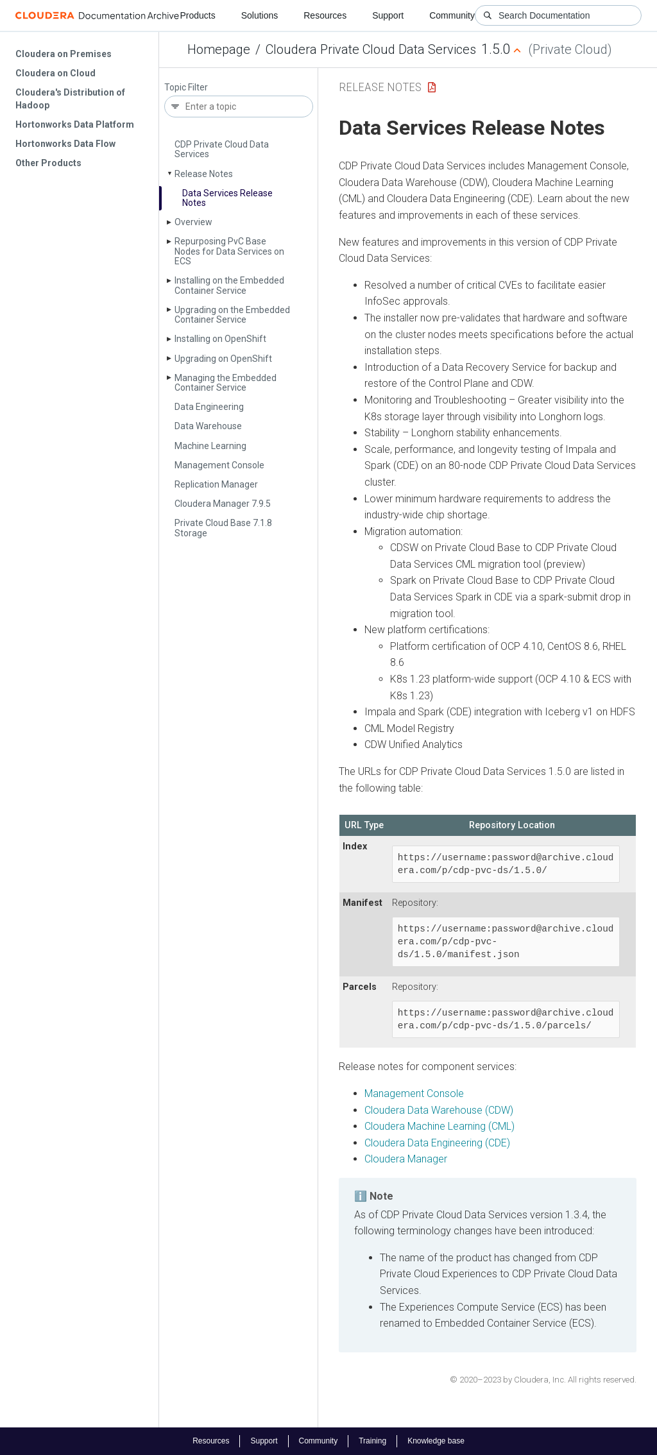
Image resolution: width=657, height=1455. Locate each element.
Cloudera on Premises (63, 54)
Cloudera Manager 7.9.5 (223, 503)
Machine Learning (210, 446)
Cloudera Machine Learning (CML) (439, 1126)
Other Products (48, 163)
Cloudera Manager (405, 1159)
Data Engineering (209, 407)
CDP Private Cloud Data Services (222, 149)
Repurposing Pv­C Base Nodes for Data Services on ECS (229, 251)
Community (452, 15)
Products (197, 15)
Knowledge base (436, 1440)
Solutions (259, 15)
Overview (193, 222)
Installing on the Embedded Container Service (229, 285)
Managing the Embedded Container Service (226, 383)
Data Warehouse (208, 426)
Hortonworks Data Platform (74, 124)
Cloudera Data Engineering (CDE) (437, 1143)
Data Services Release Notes (227, 198)
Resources (324, 15)
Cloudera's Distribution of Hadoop (70, 98)
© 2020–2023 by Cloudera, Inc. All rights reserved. (543, 1379)
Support (388, 15)
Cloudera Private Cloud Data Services (371, 49)
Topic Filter (186, 87)
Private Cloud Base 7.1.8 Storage (223, 528)
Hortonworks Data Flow (65, 144)
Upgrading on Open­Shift (223, 358)
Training (372, 1440)
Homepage (218, 49)
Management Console (219, 465)
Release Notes (204, 174)
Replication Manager (216, 484)
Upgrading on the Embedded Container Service (232, 315)
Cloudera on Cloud (55, 73)
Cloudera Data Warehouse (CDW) (438, 1110)
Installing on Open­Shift (220, 339)
